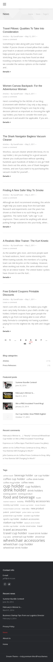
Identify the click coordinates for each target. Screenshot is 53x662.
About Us (7, 638)
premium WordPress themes (35, 656)
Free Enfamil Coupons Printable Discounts (21, 293)
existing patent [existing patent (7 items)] (10, 493)
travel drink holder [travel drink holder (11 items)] (38, 533)
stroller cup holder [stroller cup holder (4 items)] (10, 526)
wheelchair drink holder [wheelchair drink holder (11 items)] (15, 547)
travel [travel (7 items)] (39, 526)
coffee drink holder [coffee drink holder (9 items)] (35, 479)
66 (25, 343)
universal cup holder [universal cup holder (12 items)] (23, 536)
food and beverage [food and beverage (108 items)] (19, 497)
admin (5, 447)
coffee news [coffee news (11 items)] (27, 482)
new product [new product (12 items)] (37, 508)
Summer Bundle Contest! (26, 382)
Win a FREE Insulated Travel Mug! (30, 403)
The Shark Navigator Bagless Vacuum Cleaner (24, 138)
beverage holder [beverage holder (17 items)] (23, 475)
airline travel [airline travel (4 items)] (8, 475)
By (17, 36)
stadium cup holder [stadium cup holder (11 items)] (13, 522)
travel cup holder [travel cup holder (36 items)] (15, 533)
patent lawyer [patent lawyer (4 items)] (15, 512)
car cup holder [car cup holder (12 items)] (41, 475)
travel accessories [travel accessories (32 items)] (15, 529)
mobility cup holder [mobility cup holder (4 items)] (11, 505)
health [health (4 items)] (38, 498)
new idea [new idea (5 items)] (25, 508)
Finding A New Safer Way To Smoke (23, 190)
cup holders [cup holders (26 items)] (33, 486)
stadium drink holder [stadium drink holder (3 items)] (32, 523)
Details (6, 72)
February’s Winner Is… (25, 393)
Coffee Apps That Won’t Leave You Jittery (31, 443)
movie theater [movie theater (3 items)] (40, 505)
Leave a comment (10, 39)
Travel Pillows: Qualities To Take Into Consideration (23, 30)
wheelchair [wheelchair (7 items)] (40, 536)
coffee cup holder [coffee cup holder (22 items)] (14, 479)
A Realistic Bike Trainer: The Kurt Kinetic (25, 240)
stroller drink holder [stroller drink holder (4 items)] (28, 526)
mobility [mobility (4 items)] (20, 501)
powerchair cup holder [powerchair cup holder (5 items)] (12, 516)
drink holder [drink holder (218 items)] (14, 489)
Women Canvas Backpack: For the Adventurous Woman (22, 87)
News (5, 632)
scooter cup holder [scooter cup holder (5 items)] (32, 516)
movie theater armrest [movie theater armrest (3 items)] (11, 509)
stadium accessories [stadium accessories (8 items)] (29, 519)
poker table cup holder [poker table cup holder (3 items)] (31, 512)
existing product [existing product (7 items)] (25, 493)
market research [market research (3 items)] (9, 502)
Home (30, 14)
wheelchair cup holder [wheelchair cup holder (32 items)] (18, 544)
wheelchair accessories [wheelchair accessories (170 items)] (24, 540)
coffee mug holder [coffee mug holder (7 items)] (11, 482)
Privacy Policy (8, 626)
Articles (6, 36)
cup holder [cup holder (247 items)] (13, 486)
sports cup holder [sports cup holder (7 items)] (11, 519)
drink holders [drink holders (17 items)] (35, 490)
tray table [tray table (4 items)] (7, 537)
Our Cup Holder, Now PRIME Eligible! (31, 414)
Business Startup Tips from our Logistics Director (23, 615)
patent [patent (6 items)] (6, 512)
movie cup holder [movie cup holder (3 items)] (27, 505)
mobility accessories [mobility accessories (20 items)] (37, 501)
